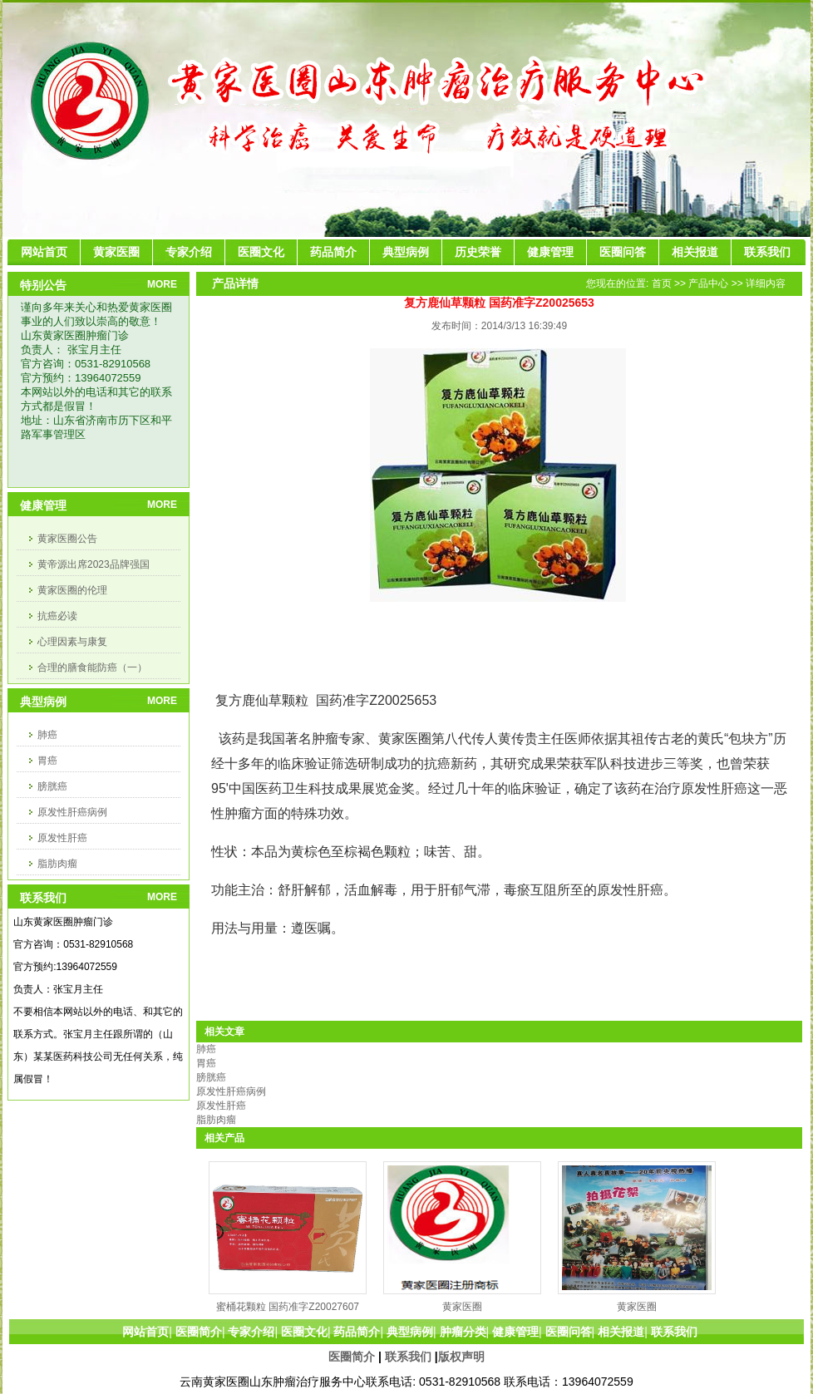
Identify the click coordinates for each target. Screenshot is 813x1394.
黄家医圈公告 (67, 538)
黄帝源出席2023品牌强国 (93, 564)
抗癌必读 (57, 616)
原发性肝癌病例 (72, 812)
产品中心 (708, 283)
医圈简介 (351, 1356)
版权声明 (461, 1356)
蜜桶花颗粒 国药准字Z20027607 (287, 1307)
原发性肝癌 (62, 838)
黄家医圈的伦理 (72, 590)
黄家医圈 (462, 1307)
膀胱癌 (52, 786)
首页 (662, 283)
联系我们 (408, 1356)
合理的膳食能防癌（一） (92, 667)
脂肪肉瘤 (57, 863)
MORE (162, 284)
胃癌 (47, 760)
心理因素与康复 (72, 642)
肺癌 (47, 735)
